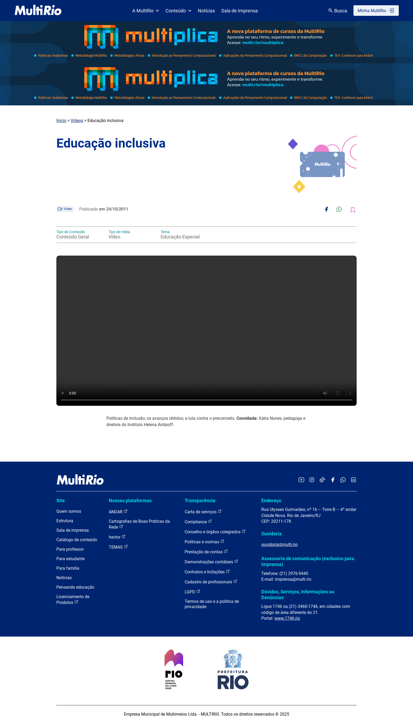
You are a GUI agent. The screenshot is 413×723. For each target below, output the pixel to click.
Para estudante (70, 558)
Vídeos (77, 120)
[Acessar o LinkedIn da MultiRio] (353, 480)
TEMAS (118, 547)
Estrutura (64, 520)
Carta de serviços (203, 511)
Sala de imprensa (72, 530)
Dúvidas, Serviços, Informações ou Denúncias (297, 594)
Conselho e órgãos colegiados (215, 531)
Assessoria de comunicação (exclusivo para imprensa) (307, 561)
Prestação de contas (206, 551)
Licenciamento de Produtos (72, 599)
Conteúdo (178, 10)
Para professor (70, 549)
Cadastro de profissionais (211, 581)
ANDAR (118, 511)
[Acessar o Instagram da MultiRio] (311, 480)
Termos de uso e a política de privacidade (212, 604)
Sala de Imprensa (239, 10)
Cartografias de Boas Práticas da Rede (139, 524)
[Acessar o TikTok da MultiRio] (322, 480)
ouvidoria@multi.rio (279, 544)
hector (117, 537)
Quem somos (68, 511)
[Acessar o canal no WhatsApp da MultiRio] (343, 480)
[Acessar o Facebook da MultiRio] (333, 480)
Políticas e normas (204, 541)
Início (61, 120)
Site (60, 500)
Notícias (206, 10)
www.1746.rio (287, 618)
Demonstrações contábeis (211, 561)
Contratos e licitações (207, 571)
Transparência (200, 500)
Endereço (271, 500)
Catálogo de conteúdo (76, 539)
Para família (67, 568)
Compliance (198, 521)
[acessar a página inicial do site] (38, 10)
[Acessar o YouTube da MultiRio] (301, 480)
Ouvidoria (271, 533)
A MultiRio (145, 10)
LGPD (192, 591)
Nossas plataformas (130, 500)
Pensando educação (75, 587)
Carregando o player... (206, 331)
